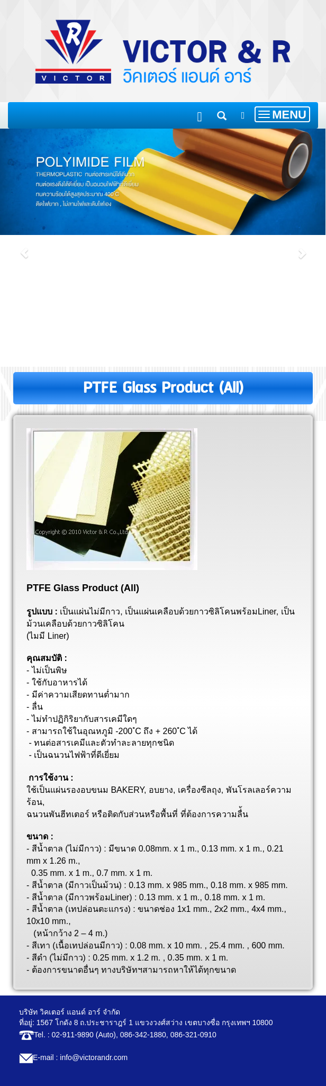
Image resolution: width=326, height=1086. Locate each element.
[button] (24, 248)
